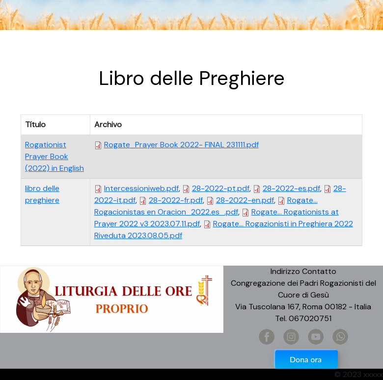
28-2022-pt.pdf (220, 188)
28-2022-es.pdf (291, 188)
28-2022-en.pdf (245, 200)
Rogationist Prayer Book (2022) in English (54, 156)
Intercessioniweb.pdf (141, 188)
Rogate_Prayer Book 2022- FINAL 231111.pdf (181, 144)
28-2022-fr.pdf (176, 200)
